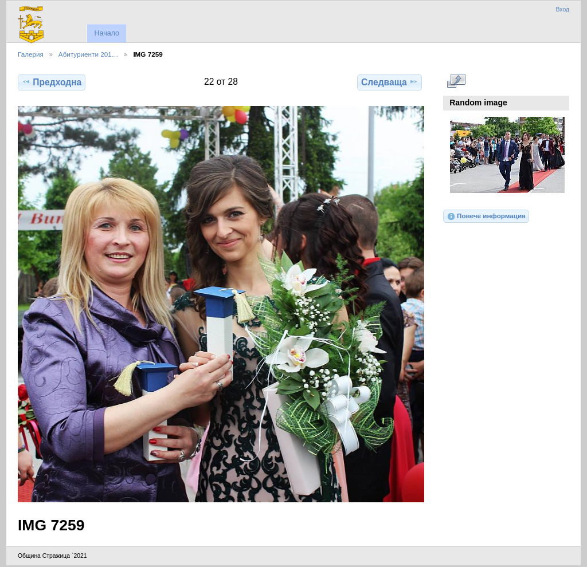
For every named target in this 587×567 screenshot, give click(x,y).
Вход (562, 9)
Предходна (51, 82)
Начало (106, 33)
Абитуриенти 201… (88, 54)
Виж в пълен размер (456, 81)
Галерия (31, 54)
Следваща (389, 82)
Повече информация (486, 216)
